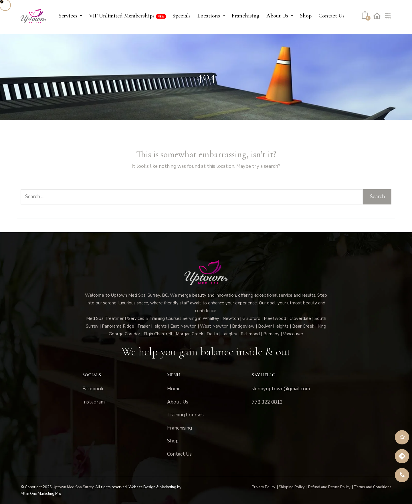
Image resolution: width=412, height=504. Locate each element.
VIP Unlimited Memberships (121, 15)
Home (174, 388)
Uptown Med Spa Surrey (73, 487)
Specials (182, 15)
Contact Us (331, 15)
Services (68, 15)
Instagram (93, 402)
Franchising (246, 15)
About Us (277, 15)
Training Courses (185, 415)
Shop (306, 15)
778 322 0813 (267, 402)
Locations (208, 15)
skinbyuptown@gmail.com (281, 388)
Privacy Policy (263, 487)
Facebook (93, 388)
